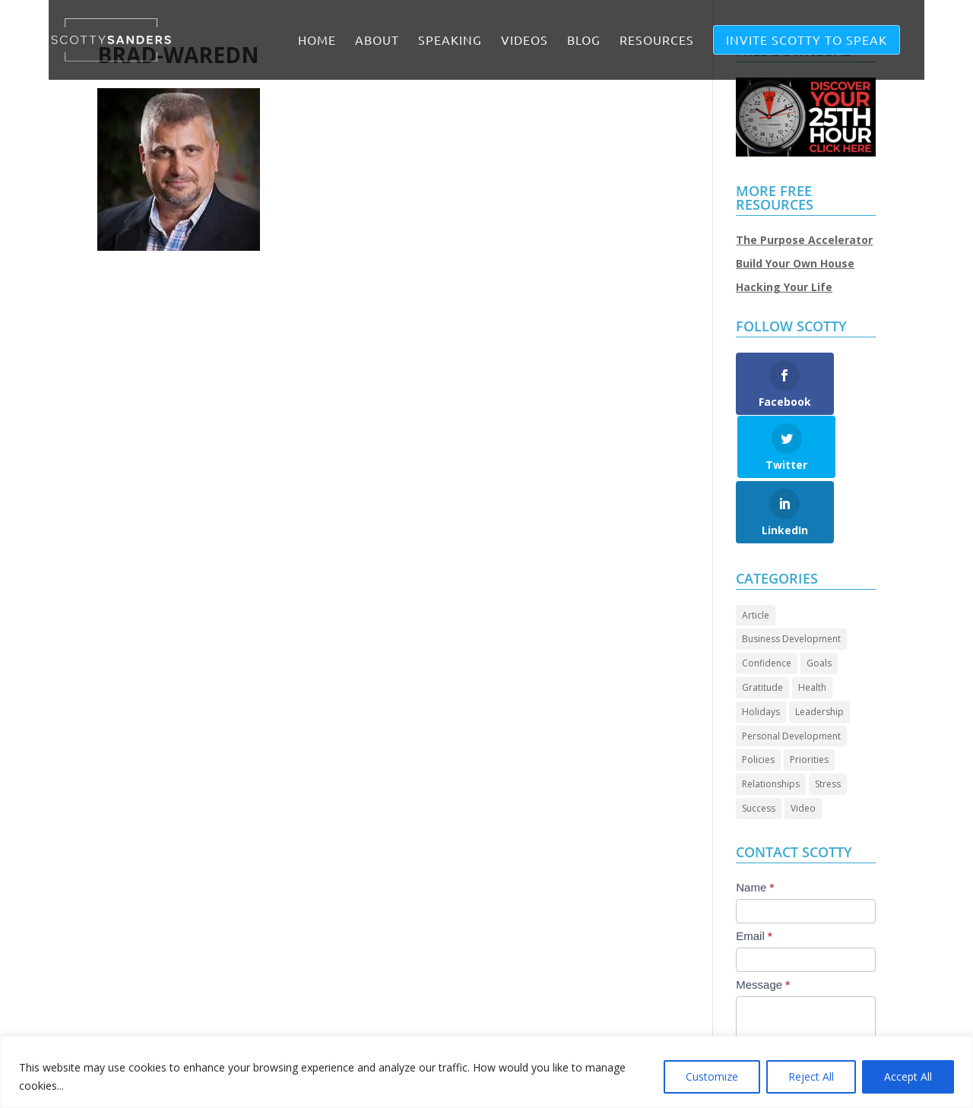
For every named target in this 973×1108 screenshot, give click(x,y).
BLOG (584, 40)
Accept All (908, 1076)
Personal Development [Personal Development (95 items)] (791, 672)
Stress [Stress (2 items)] (828, 720)
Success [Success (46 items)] (758, 745)
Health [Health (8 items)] (812, 624)
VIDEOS (524, 40)
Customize (712, 1076)
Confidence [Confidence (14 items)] (766, 600)
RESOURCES (657, 40)
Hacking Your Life (784, 287)
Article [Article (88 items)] (755, 551)
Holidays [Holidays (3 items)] (761, 647)
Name (755, 823)
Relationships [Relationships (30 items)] (771, 720)
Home (317, 40)
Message (763, 920)
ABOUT (377, 40)
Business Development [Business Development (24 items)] (791, 575)
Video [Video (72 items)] (803, 745)
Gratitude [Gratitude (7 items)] (762, 624)
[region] (486, 1072)
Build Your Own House (795, 263)
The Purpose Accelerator (804, 240)
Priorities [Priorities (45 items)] (809, 696)
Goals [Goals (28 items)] (819, 600)
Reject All (811, 1076)
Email (754, 872)
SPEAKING (450, 40)
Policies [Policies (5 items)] (758, 696)
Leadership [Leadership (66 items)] (819, 647)
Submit (770, 1030)
